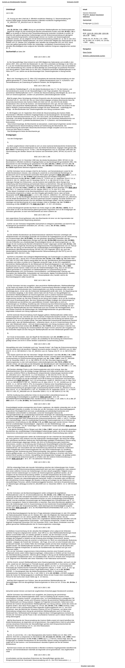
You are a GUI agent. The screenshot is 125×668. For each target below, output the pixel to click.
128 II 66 (105, 33)
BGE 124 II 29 (26, 366)
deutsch (92, 15)
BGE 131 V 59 (38, 204)
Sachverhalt (87, 20)
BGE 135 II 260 (63, 175)
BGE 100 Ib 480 (45, 366)
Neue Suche (87, 52)
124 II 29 (90, 33)
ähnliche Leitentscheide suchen (94, 56)
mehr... (93, 35)
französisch (100, 15)
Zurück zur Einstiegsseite (11, 2)
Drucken (23, 2)
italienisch (86, 16)
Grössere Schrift (72, 2)
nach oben (91, 666)
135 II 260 (97, 33)
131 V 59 (86, 35)
